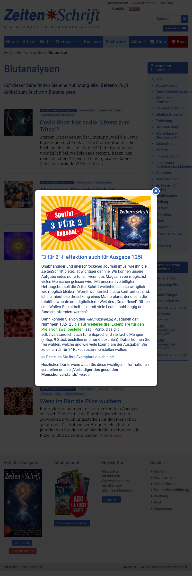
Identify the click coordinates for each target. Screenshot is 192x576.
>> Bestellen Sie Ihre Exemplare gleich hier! (77, 357)
